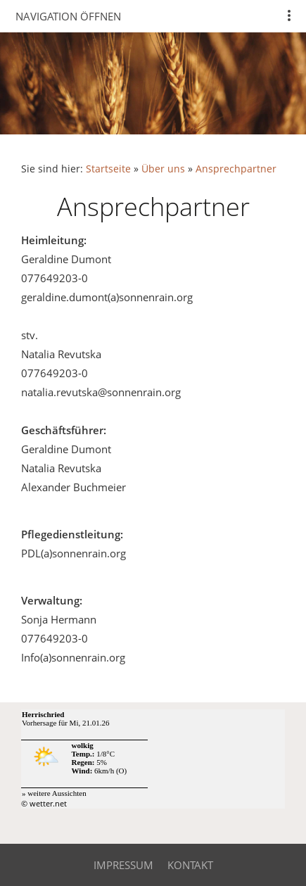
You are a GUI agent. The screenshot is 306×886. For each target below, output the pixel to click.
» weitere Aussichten (54, 793)
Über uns (163, 169)
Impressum (123, 865)
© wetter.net (44, 803)
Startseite (108, 169)
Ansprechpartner (236, 169)
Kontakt (190, 865)
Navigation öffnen (68, 16)
